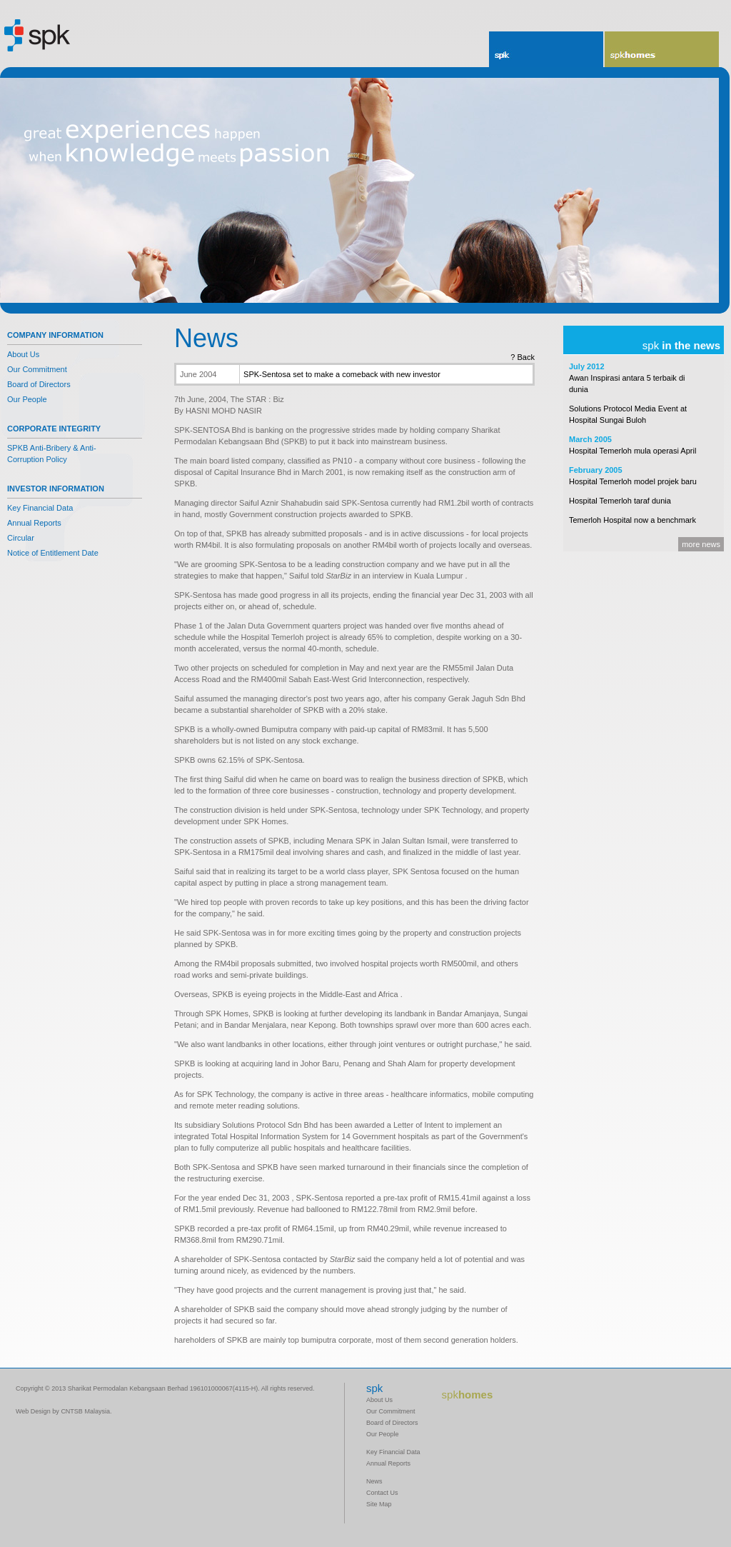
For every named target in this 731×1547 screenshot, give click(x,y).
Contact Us (382, 1492)
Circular (20, 538)
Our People (27, 399)
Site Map (379, 1504)
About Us (23, 354)
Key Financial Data (40, 508)
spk (501, 55)
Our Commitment (37, 369)
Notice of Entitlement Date (53, 553)
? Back (522, 357)
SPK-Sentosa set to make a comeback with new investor (341, 374)
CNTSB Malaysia (85, 1411)
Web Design (33, 1411)
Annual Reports (34, 523)
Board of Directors (39, 384)
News (374, 1481)
